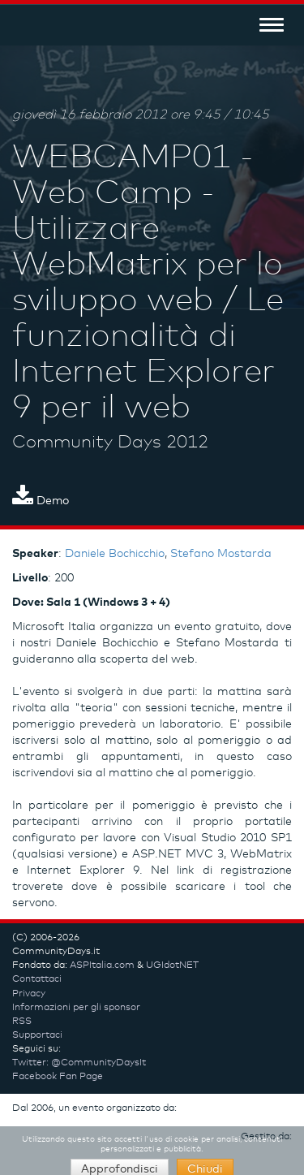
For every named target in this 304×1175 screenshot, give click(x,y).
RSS (22, 1021)
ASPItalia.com (102, 965)
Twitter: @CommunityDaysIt (79, 1063)
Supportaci (37, 1035)
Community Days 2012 (110, 442)
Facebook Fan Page (57, 1077)
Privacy (28, 994)
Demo (40, 501)
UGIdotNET (172, 965)
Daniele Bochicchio (115, 553)
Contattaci (37, 979)
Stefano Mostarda (221, 553)
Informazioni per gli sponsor (76, 1008)
